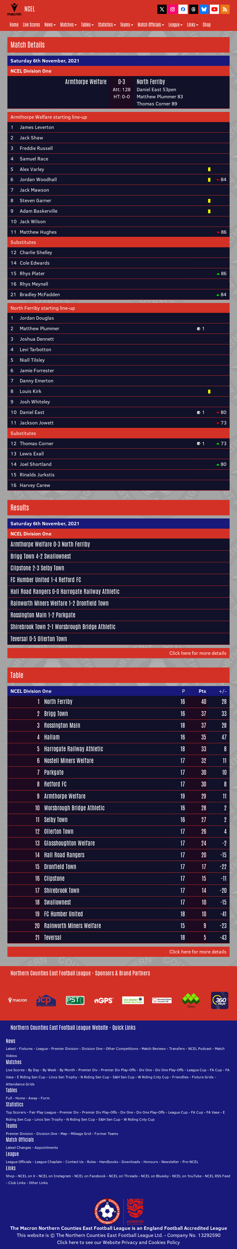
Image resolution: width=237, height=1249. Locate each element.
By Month (67, 1069)
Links (192, 25)
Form (45, 1098)
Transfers (177, 1048)
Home (14, 25)
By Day (33, 1069)
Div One (145, 1069)
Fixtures (26, 1048)
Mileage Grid (81, 1133)
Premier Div (88, 1069)
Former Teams (106, 1133)
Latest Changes (18, 1147)
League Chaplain (48, 1161)
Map (63, 1133)
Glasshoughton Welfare (69, 843)
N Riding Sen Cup (95, 1077)
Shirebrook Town (28, 626)
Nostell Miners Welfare (69, 760)
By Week (49, 1069)
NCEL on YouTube (187, 1176)
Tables (87, 25)
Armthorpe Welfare (85, 81)
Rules (91, 1161)
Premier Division (64, 1048)
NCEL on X (26, 1176)
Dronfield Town (93, 603)
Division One (92, 1048)
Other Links (38, 1182)
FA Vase (212, 1112)
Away (32, 1098)
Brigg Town (22, 556)
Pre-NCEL (190, 1161)
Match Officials (151, 25)
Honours (150, 1161)
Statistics (107, 25)
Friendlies (180, 1077)
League (175, 25)
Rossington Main (28, 615)
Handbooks (108, 1161)
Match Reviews (154, 1048)
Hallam (52, 737)
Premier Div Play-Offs (118, 1069)
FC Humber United (29, 579)
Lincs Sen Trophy (63, 1077)
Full (9, 1098)
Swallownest (57, 556)
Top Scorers (16, 1112)
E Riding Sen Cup (31, 1077)
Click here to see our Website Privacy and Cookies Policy (118, 1242)
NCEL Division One (31, 70)
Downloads (131, 1161)
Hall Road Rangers (30, 591)
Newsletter (170, 1161)
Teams (126, 25)
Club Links (17, 1182)
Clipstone (20, 568)
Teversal (19, 638)
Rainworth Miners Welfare (38, 603)
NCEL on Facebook (90, 1176)
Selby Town (52, 568)
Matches (68, 25)
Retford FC (70, 579)
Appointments (46, 1147)
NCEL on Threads (123, 1176)
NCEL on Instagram (55, 1176)
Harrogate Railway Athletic (89, 591)
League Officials (18, 1161)
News (50, 25)
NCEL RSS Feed (217, 1176)
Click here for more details (198, 653)
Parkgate (65, 615)
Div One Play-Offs (169, 1069)
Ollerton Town (52, 638)
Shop (206, 25)
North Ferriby (151, 81)
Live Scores (31, 25)
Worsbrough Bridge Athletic (85, 626)
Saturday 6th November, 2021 (45, 60)
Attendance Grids (20, 1084)
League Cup (196, 1069)
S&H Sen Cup (124, 1077)
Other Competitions (122, 1048)
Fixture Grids (203, 1077)
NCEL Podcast (199, 1048)
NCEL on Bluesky (155, 1176)
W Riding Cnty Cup (153, 1077)
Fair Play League (42, 1112)
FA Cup (216, 1069)
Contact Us (74, 1161)
